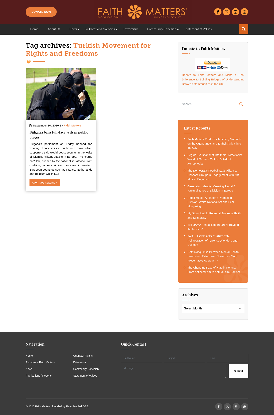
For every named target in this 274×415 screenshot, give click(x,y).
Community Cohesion (86, 368)
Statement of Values (85, 375)
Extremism (79, 362)
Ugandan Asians (83, 355)
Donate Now (41, 11)
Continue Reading (44, 182)
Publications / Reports (39, 375)
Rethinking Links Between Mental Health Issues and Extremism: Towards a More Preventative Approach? (213, 256)
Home (29, 355)
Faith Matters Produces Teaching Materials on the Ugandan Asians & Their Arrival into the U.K (214, 143)
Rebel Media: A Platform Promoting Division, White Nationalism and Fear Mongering (210, 202)
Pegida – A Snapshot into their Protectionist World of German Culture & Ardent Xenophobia (214, 159)
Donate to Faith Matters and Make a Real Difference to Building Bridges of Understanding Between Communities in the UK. (213, 79)
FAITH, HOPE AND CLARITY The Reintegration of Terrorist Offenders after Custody (212, 240)
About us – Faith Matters (40, 362)
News (29, 368)
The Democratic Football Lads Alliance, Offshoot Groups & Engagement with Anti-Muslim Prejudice (213, 175)
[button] (73, 29)
